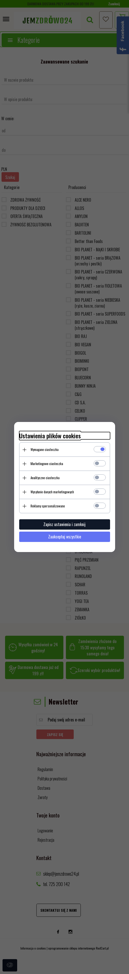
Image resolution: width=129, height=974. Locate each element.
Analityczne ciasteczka (45, 477)
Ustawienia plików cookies (50, 435)
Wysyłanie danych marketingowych (52, 491)
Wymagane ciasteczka (45, 449)
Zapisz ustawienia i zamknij (64, 524)
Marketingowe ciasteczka (47, 463)
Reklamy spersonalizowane (48, 505)
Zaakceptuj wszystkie (64, 537)
